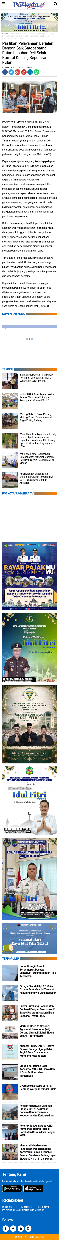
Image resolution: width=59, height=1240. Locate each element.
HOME (5, 33)
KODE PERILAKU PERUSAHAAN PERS (23, 1210)
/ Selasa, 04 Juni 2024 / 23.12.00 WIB (17, 67)
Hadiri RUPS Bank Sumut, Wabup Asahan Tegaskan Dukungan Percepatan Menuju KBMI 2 (37, 397)
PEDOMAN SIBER (24, 1207)
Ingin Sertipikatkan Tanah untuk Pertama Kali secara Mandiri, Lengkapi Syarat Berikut (36, 377)
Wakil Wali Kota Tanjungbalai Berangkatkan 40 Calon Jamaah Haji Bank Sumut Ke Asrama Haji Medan (37, 458)
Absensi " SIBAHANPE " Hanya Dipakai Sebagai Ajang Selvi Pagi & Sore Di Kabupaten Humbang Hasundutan (37, 1050)
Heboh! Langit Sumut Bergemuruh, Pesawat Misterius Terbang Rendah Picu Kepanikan (38, 971)
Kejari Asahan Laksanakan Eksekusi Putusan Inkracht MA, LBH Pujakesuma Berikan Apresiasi (36, 478)
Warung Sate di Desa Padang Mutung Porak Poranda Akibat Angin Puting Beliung (36, 417)
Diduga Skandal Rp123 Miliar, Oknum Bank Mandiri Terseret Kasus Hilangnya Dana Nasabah (38, 989)
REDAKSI (7, 1207)
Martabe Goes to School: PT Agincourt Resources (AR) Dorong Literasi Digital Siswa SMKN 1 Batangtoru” (37, 1030)
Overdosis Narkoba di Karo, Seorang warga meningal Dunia (38, 1087)
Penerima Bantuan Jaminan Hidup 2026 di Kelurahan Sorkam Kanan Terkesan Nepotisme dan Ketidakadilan (37, 1110)
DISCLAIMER (44, 1207)
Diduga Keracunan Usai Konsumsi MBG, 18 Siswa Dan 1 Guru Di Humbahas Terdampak (37, 1070)
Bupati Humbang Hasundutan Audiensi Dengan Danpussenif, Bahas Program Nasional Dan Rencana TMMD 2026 (37, 1011)
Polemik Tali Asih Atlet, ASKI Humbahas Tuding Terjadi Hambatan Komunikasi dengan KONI (37, 1130)
